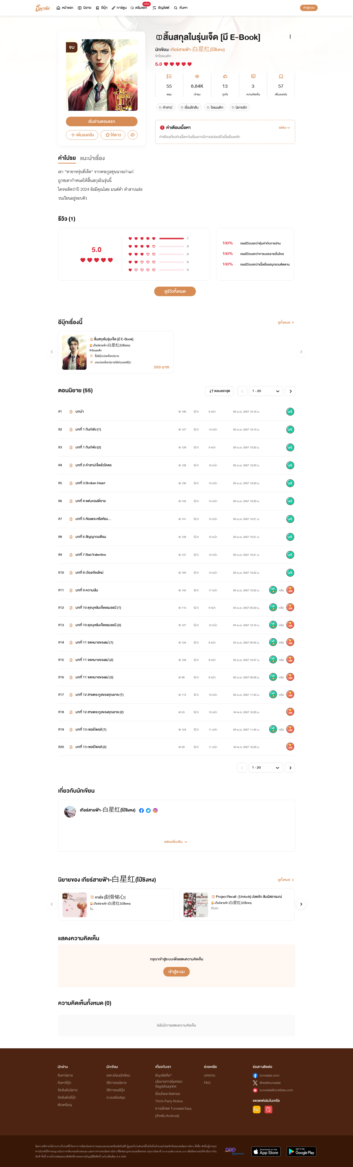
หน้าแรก (64, 8)
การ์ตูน (119, 8)
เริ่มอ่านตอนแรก (101, 121)
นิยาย (84, 8)
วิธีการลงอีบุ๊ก (115, 1090)
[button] (285, 127)
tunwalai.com (269, 1075)
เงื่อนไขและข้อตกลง (167, 1094)
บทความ (209, 1075)
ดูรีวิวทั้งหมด (175, 291)
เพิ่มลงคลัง (82, 135)
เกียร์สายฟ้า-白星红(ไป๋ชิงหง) (197, 49)
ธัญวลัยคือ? (163, 1075)
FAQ (207, 1083)
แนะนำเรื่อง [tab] (92, 158)
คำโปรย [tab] (67, 158)
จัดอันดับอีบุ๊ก (67, 1097)
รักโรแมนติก (163, 56)
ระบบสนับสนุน (115, 1097)
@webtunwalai (270, 1083)
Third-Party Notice (169, 1101)
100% (227, 243)
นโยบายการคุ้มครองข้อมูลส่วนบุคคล (168, 1084)
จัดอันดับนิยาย (67, 1090)
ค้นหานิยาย (65, 1075)
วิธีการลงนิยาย (116, 1083)
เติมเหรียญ (65, 1105)
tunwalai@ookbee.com (276, 1090)
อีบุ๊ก (101, 8)
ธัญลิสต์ (160, 8)
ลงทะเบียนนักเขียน (118, 1075)
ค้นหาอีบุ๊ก (64, 1083)
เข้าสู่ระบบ (309, 7)
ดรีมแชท (140, 6)
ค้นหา (180, 8)
